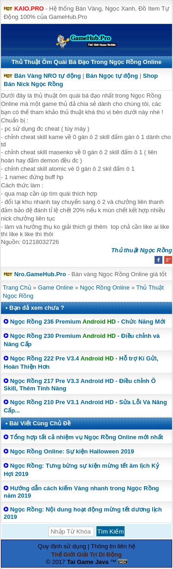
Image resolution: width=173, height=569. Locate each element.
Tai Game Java (87, 561)
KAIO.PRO (29, 8)
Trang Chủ (17, 287)
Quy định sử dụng (62, 546)
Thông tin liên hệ (113, 546)
